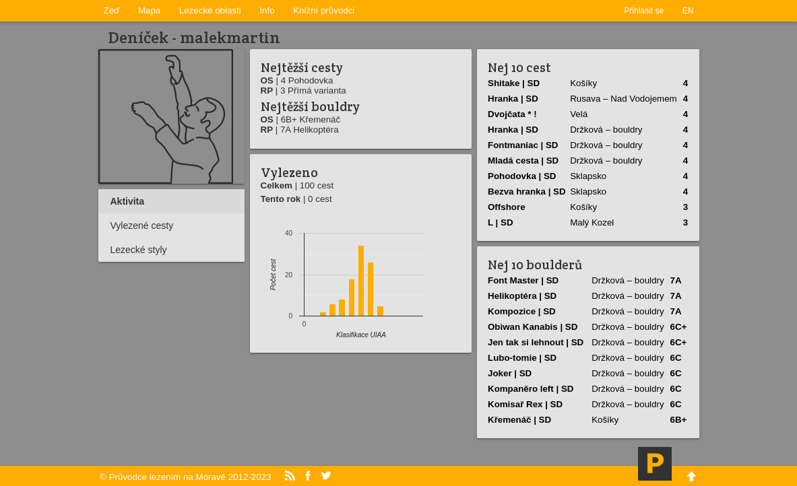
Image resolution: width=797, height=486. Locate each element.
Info (266, 10)
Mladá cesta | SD (523, 160)
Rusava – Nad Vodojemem (623, 99)
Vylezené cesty (142, 225)
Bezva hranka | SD (527, 191)
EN (688, 10)
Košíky (583, 83)
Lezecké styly (138, 249)
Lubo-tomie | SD (522, 358)
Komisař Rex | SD (525, 404)
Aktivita (127, 201)
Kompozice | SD (522, 311)
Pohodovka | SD (522, 176)
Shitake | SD (514, 83)
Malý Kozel (592, 222)
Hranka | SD (513, 99)
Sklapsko (588, 176)
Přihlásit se (644, 10)
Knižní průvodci (323, 10)
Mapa (149, 10)
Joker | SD (510, 373)
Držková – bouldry (606, 130)
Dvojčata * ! (512, 114)
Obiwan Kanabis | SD (532, 327)
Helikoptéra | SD (522, 296)
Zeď (112, 10)
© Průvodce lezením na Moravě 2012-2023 (185, 477)
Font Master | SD (523, 280)
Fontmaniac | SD (523, 145)
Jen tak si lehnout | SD (535, 342)
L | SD (500, 222)
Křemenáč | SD (519, 420)
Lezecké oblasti (210, 10)
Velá (578, 114)
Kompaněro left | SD (530, 389)
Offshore (506, 207)
